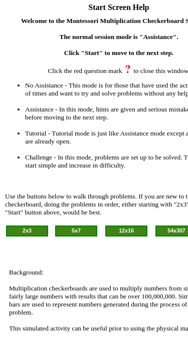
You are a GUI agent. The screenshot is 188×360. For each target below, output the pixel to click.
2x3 (27, 231)
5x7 (76, 231)
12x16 (126, 231)
